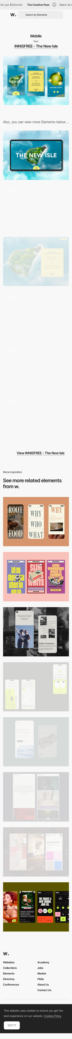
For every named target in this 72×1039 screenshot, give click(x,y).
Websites (8, 962)
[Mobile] (36, 521)
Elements (8, 973)
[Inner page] (36, 420)
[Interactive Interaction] (36, 314)
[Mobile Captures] (36, 741)
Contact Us (44, 990)
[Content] (36, 367)
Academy (43, 962)
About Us (43, 984)
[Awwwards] (13, 14)
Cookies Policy (52, 1016)
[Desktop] (36, 155)
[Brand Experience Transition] (36, 208)
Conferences (11, 984)
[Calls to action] (36, 261)
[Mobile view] (36, 852)
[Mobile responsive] (36, 796)
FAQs (40, 979)
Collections (10, 967)
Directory (9, 979)
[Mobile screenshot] (36, 631)
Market (41, 973)
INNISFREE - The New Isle (36, 46)
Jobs (40, 967)
